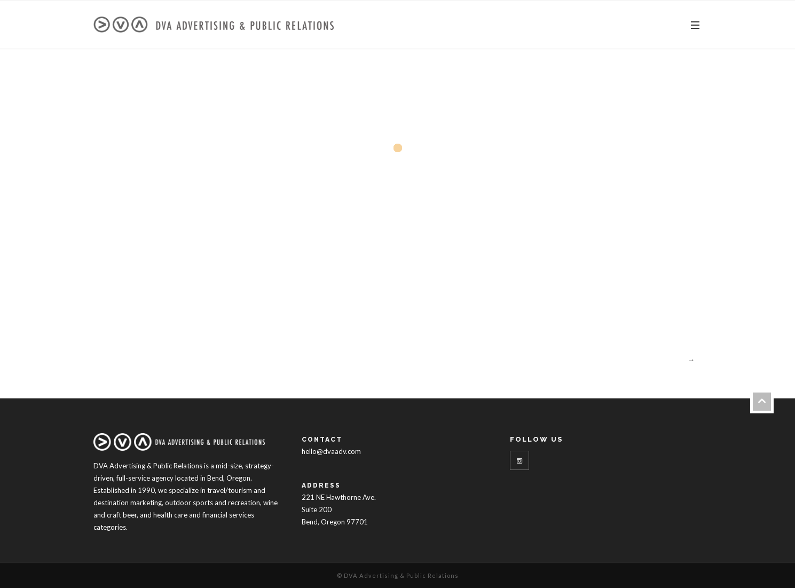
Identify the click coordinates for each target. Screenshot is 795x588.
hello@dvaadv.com (331, 451)
